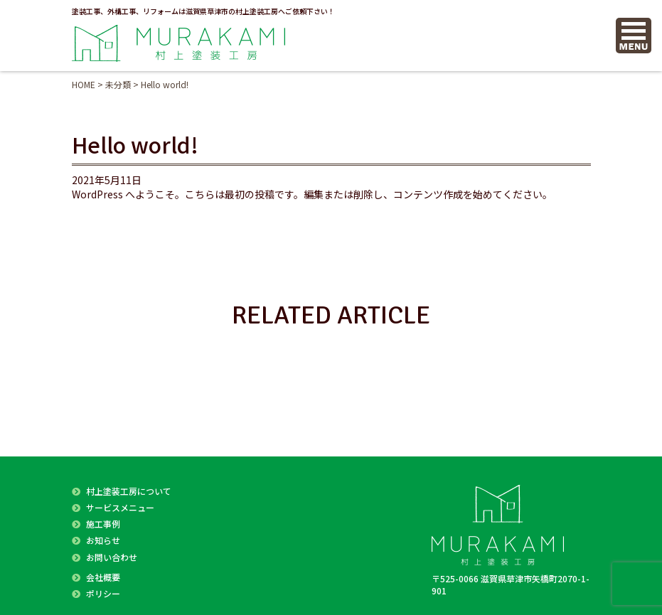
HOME (83, 84)
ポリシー (103, 593)
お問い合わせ (111, 557)
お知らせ (103, 540)
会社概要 (103, 577)
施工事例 (103, 524)
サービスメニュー (120, 507)
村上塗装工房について (128, 491)
